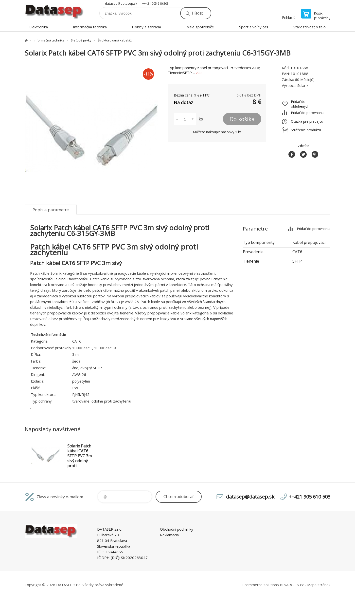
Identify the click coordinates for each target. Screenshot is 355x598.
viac (199, 72)
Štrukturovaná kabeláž (115, 40)
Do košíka (242, 119)
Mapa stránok (318, 584)
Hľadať (197, 13)
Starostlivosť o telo (309, 26)
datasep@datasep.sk (121, 3)
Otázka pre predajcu (307, 121)
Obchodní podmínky (176, 529)
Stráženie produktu (306, 130)
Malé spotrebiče (200, 26)
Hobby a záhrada (146, 26)
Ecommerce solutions (260, 584)
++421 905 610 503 (155, 3)
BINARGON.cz (292, 584)
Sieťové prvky (81, 40)
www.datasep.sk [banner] (54, 11)
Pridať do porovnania (307, 112)
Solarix (302, 85)
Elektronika (38, 26)
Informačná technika (90, 26)
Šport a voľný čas (253, 26)
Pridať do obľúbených (300, 104)
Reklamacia (169, 534)
